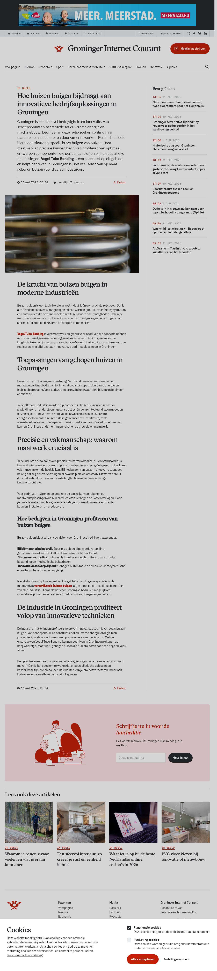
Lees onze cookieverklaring (25, 955)
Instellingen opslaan (176, 959)
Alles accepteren (143, 959)
